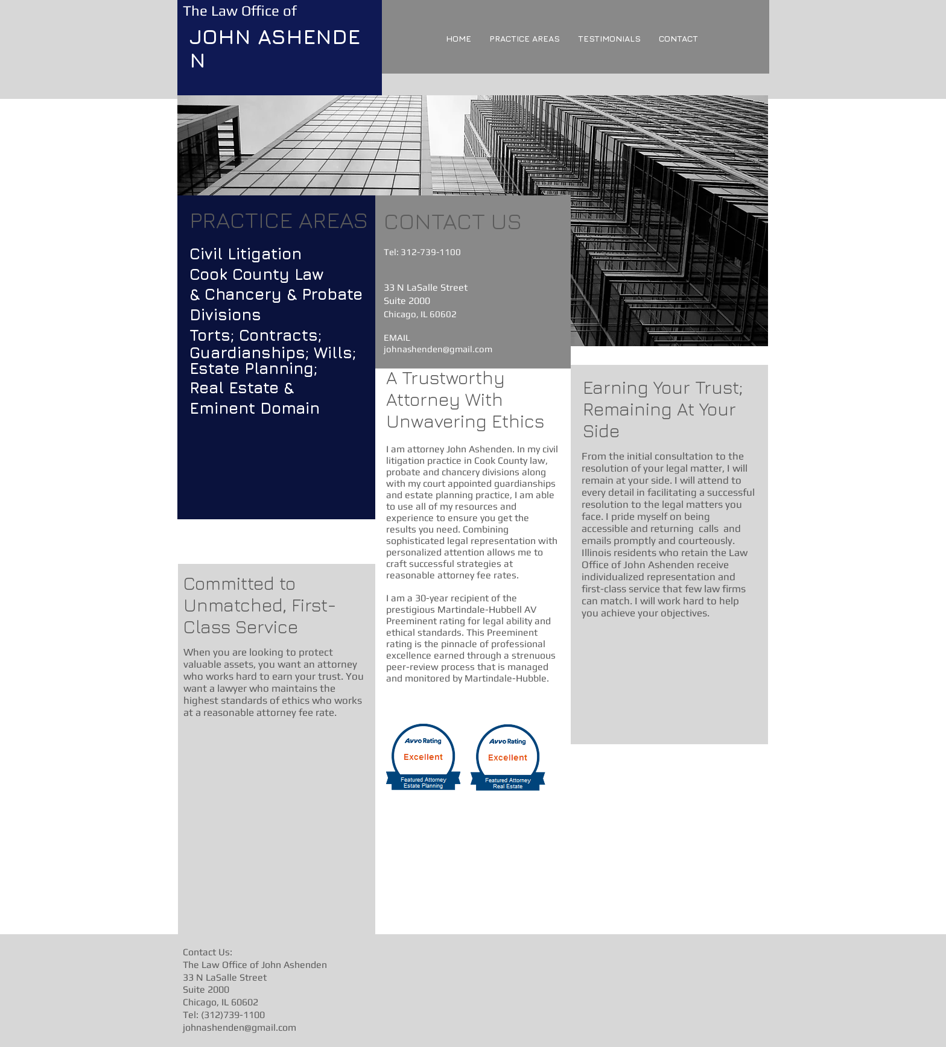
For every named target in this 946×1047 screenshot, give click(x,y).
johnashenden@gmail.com (438, 349)
